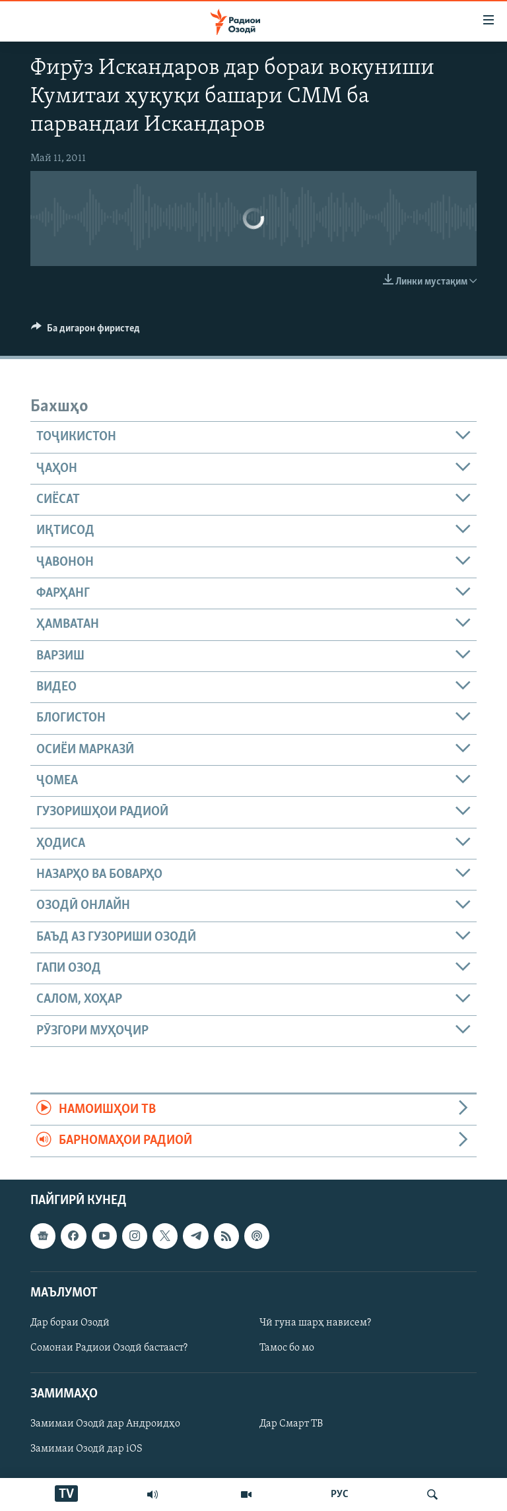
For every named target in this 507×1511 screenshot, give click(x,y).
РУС (340, 1494)
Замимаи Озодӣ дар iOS (86, 1449)
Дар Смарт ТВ (291, 1424)
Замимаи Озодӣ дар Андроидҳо (105, 1424)
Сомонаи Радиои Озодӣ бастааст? (108, 1348)
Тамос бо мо (286, 1348)
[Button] (85, 331)
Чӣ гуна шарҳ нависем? (315, 1323)
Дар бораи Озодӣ (70, 1323)
